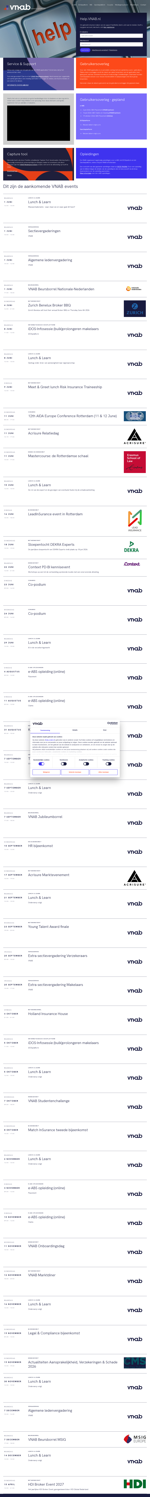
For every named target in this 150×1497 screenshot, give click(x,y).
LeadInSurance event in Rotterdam (55, 514)
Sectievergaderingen (44, 231)
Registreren (113, 50)
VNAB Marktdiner (42, 1275)
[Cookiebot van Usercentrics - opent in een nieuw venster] (109, 723)
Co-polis (110, 5)
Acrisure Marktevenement (48, 875)
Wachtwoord (84, 41)
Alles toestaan (103, 772)
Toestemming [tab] (45, 730)
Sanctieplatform (99, 5)
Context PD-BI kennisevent (49, 567)
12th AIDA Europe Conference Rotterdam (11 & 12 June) (72, 416)
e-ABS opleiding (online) (46, 671)
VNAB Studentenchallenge (49, 1100)
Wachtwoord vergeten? (100, 50)
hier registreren (109, 27)
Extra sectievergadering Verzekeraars (57, 955)
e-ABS (74, 5)
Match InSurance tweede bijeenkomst (58, 1130)
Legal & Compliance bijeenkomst (54, 1333)
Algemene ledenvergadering (50, 260)
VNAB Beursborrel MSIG (47, 1439)
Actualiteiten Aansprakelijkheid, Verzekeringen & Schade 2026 (72, 1364)
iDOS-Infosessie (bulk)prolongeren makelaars (63, 328)
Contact (143, 5)
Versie (9, 175)
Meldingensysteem (121, 5)
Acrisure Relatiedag (43, 433)
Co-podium (37, 584)
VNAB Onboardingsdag (46, 1246)
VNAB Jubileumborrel (45, 816)
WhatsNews (134, 5)
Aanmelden (85, 50)
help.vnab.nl (50, 740)
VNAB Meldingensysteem (40, 76)
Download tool (12, 171)
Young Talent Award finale (48, 926)
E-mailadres (84, 32)
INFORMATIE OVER (17, 85)
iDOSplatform (83, 5)
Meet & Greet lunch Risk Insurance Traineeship (65, 387)
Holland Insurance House (48, 1013)
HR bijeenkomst (40, 845)
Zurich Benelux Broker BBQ (49, 305)
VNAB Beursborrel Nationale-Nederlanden (61, 289)
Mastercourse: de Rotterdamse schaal (58, 456)
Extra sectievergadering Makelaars (55, 984)
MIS (91, 5)
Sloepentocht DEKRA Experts (51, 544)
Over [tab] (105, 730)
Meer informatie (85, 173)
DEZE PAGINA (122, 167)
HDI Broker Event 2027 (46, 1484)
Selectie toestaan (75, 772)
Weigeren (46, 772)
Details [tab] (75, 730)
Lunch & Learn (39, 202)
